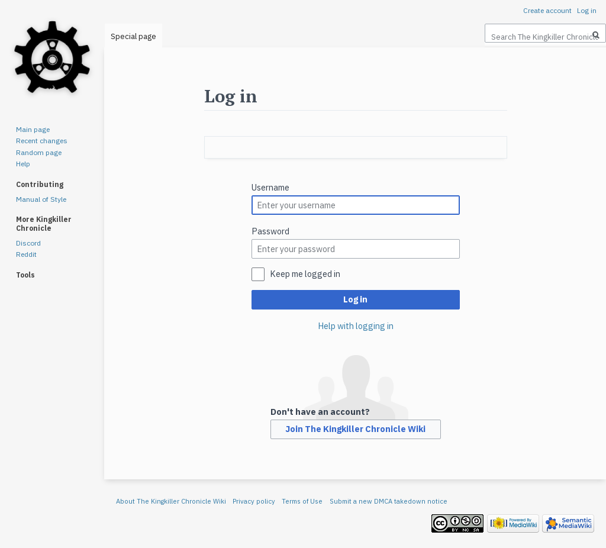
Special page (133, 36)
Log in (355, 299)
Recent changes (41, 140)
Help (23, 163)
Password (270, 231)
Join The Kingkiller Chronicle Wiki (355, 428)
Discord (28, 242)
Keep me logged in (305, 273)
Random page (39, 152)
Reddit (26, 254)
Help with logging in (356, 325)
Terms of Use (302, 501)
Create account (547, 10)
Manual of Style (41, 199)
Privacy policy (254, 501)
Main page (33, 129)
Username (270, 187)
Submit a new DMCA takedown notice (388, 501)
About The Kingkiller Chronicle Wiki (171, 501)
